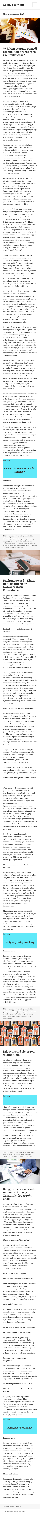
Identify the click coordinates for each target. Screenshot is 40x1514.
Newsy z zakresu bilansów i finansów (20, 470)
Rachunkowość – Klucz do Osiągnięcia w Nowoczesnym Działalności (19, 585)
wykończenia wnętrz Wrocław (23, 1156)
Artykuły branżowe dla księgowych (25, 1011)
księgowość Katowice (20, 1427)
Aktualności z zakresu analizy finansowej (18, 537)
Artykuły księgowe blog (20, 942)
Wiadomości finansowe (16, 547)
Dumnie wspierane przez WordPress (14, 1511)
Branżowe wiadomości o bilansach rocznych (16, 544)
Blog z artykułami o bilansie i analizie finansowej (17, 542)
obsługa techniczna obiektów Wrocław (20, 1154)
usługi (20, 536)
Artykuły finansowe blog (28, 540)
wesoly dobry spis (13, 4)
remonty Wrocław (8, 1156)
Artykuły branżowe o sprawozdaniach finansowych (17, 539)
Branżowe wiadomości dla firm (19, 1015)
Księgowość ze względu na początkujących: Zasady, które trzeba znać (19, 1194)
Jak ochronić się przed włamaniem (19, 1053)
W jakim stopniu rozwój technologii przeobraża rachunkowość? (20, 52)
